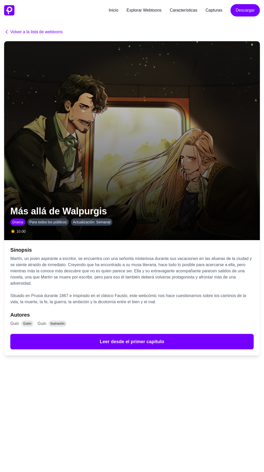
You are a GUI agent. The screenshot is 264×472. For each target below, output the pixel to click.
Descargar (245, 10)
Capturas (213, 10)
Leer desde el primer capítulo (132, 341)
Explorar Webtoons (144, 10)
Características (183, 10)
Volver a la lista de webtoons (33, 32)
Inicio (113, 10)
